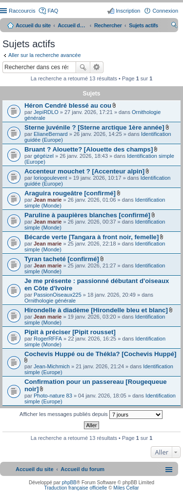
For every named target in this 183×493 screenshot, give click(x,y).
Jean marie (47, 200)
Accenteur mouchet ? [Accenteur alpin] (84, 171)
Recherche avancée (96, 67)
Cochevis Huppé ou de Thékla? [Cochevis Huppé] (100, 354)
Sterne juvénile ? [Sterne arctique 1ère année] (94, 127)
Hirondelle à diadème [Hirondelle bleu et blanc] (96, 310)
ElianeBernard (51, 134)
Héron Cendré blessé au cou (67, 105)
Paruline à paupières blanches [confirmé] (87, 215)
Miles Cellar (126, 488)
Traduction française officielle (75, 488)
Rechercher (83, 67)
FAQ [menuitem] (52, 11)
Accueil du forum (72, 25)
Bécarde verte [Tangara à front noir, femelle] (91, 237)
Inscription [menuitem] (128, 11)
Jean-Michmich (52, 366)
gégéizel (44, 156)
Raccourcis (22, 11)
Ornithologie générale (50, 300)
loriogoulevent (50, 178)
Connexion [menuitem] (165, 11)
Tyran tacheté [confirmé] (61, 259)
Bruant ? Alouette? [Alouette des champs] (88, 149)
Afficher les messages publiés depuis (91, 414)
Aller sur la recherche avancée (44, 55)
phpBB (69, 482)
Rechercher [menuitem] (174, 26)
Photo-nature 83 (53, 395)
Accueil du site (33, 25)
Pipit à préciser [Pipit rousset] (70, 332)
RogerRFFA (48, 338)
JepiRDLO (46, 112)
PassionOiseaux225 (57, 295)
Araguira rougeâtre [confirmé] (70, 193)
